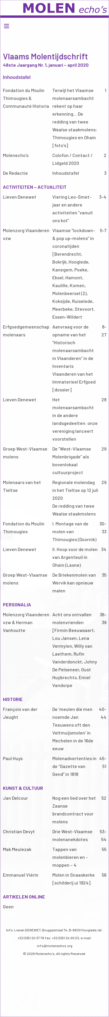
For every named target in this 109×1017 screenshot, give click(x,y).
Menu (54, 26)
